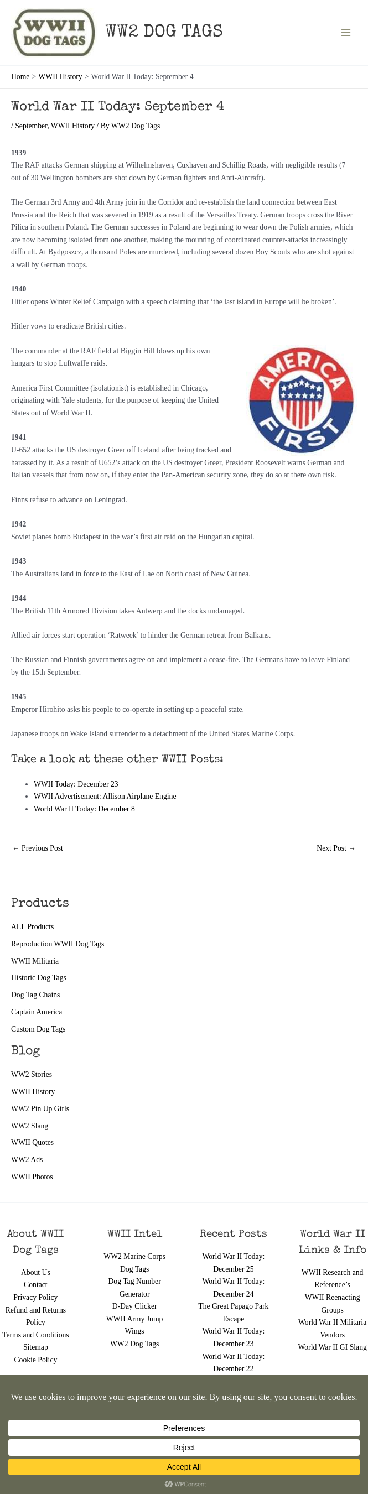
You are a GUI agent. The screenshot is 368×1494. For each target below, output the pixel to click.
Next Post (336, 848)
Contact (36, 1284)
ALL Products (32, 927)
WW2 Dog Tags (134, 1344)
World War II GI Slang (332, 1347)
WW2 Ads (27, 1159)
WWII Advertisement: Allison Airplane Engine (106, 796)
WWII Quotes (32, 1142)
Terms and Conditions (35, 1335)
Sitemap (35, 1347)
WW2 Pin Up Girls (40, 1109)
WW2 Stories (31, 1074)
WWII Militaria (35, 961)
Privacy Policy (35, 1297)
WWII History (33, 1091)
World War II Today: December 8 (84, 809)
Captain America (36, 1012)
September (31, 126)
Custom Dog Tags (38, 1029)
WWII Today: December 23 (76, 784)
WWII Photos (32, 1177)
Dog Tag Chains (35, 995)
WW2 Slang (29, 1126)
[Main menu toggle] (346, 33)
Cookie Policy (35, 1360)
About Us (35, 1272)
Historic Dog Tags (38, 978)
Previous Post (37, 848)
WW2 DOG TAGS (164, 32)
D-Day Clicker (134, 1306)
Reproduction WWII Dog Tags (57, 944)
